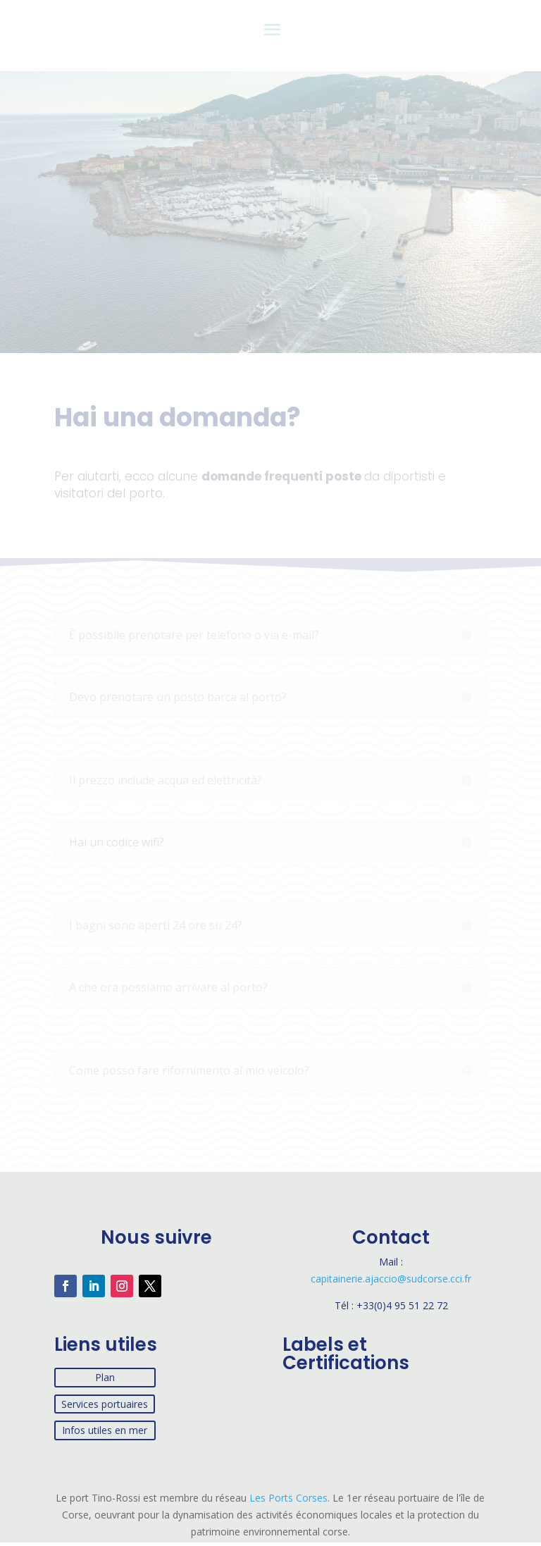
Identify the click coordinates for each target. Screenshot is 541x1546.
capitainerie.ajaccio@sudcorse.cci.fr (391, 1278)
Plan (105, 1377)
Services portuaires (104, 1404)
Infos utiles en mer (104, 1430)
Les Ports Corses (287, 1497)
